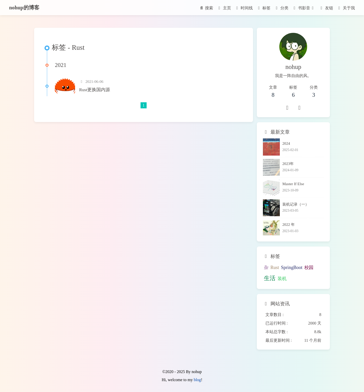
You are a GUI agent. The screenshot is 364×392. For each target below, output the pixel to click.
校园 (308, 267)
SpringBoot (292, 267)
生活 (270, 278)
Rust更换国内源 (94, 89)
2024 (286, 143)
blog (197, 380)
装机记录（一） (295, 204)
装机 (282, 278)
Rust (274, 267)
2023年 (288, 163)
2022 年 (288, 224)
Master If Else (293, 184)
